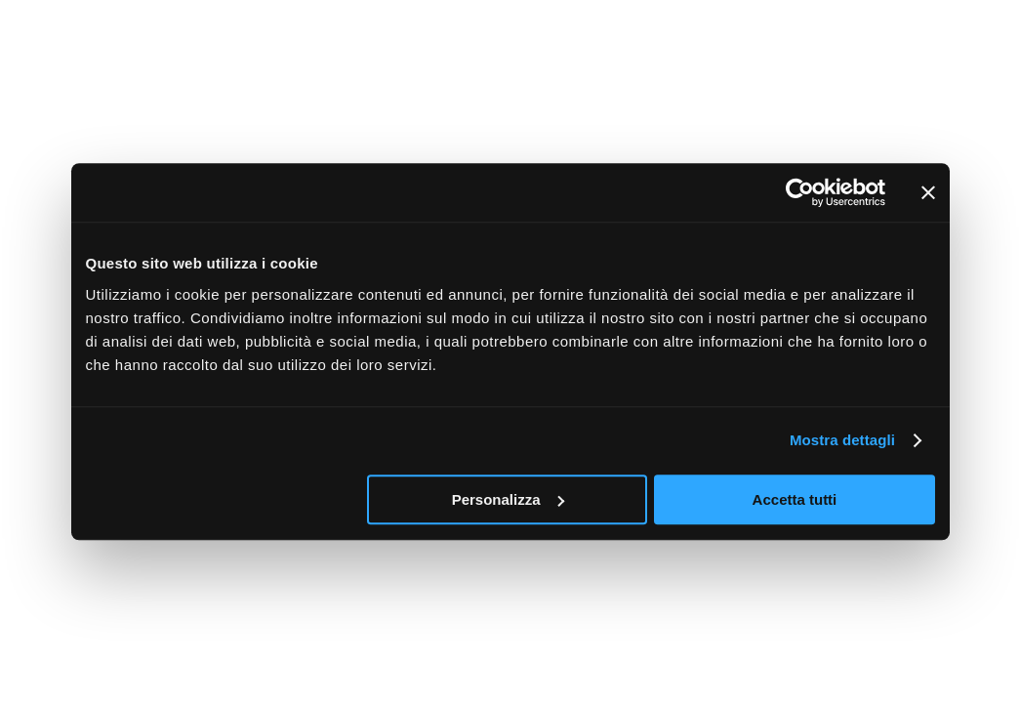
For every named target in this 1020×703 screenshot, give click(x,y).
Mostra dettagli (842, 440)
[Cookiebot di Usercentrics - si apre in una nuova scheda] (799, 192)
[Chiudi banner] (928, 192)
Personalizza (508, 499)
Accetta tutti (795, 499)
